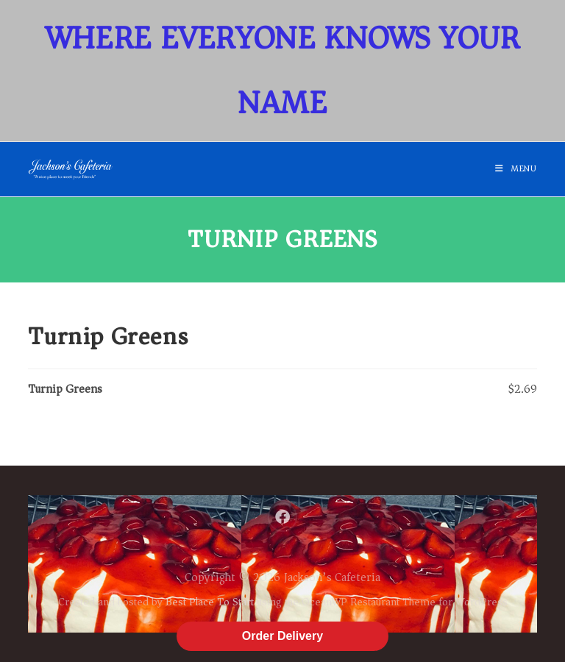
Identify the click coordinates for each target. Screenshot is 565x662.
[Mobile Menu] (516, 169)
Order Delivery (282, 636)
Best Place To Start (210, 601)
